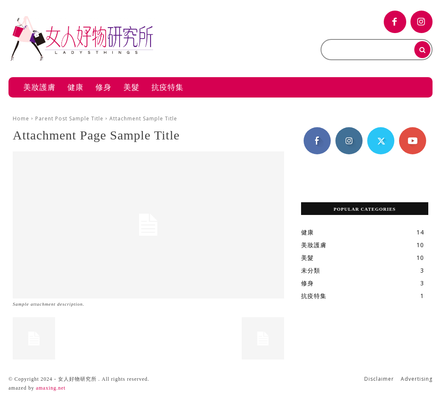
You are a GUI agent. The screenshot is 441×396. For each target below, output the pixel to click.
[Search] (422, 49)
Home (21, 118)
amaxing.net (51, 388)
